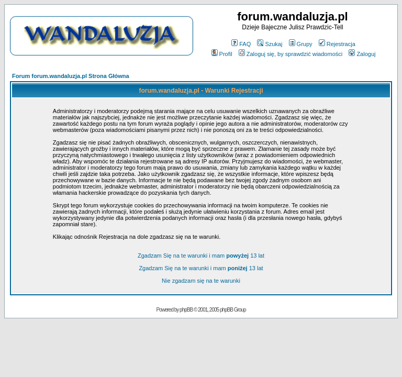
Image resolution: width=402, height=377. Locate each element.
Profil (221, 54)
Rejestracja (337, 44)
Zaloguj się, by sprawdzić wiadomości (290, 54)
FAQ (241, 44)
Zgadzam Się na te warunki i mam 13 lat (201, 255)
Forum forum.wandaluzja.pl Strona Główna (70, 76)
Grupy (300, 44)
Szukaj (269, 44)
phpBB (186, 310)
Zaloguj (362, 54)
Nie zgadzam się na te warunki (201, 281)
